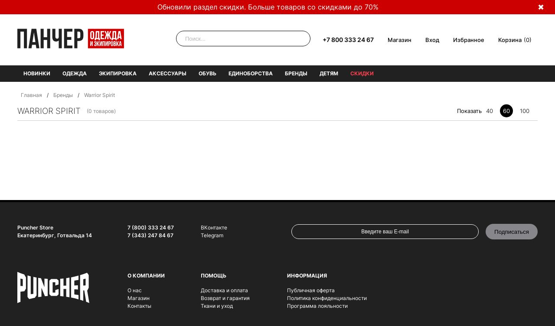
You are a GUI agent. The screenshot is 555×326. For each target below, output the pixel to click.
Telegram (212, 235)
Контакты (139, 306)
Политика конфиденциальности (327, 298)
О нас (134, 290)
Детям (329, 73)
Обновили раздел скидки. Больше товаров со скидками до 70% (268, 7)
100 (524, 110)
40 (489, 110)
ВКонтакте (214, 227)
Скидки (362, 73)
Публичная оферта (311, 290)
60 (506, 110)
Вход (432, 39)
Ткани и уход (217, 306)
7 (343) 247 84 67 (150, 235)
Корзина (510, 39)
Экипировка (118, 73)
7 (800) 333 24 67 (150, 227)
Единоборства (251, 73)
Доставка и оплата (224, 290)
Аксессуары (167, 73)
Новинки (36, 73)
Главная (31, 95)
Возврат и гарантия (225, 298)
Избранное (468, 39)
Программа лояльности (317, 306)
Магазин (399, 39)
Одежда (74, 73)
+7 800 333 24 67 (348, 39)
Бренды (296, 73)
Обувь (207, 73)
